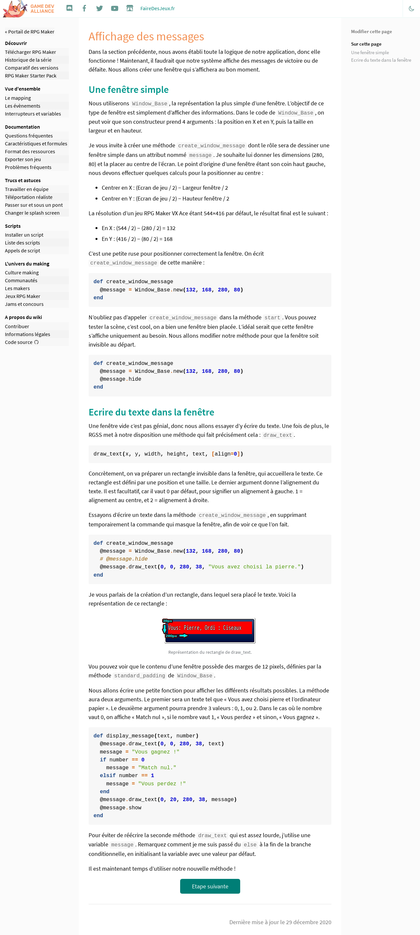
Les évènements (22, 105)
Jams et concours (24, 304)
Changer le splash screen (32, 212)
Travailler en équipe (27, 189)
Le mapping (18, 98)
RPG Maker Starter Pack (30, 75)
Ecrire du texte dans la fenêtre (381, 60)
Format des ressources (30, 151)
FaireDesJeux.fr (157, 8)
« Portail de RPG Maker (29, 31)
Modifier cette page (371, 31)
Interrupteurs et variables (33, 113)
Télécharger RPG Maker (30, 52)
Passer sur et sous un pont (34, 205)
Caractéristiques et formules (36, 143)
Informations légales (27, 334)
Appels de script (22, 250)
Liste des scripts (22, 242)
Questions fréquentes (29, 135)
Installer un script (24, 234)
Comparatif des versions (31, 67)
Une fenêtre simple (370, 52)
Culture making (22, 272)
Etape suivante (210, 881)
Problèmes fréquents (28, 167)
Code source (18, 342)
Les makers (17, 288)
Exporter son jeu (23, 159)
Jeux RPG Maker (22, 296)
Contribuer (17, 326)
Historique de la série (28, 59)
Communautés (21, 280)
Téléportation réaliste (28, 197)
